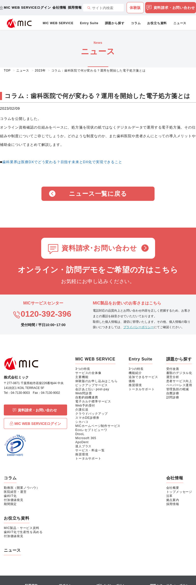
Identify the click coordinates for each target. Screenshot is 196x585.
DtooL (79, 434)
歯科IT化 (10, 496)
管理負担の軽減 (177, 389)
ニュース (179, 23)
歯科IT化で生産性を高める (23, 532)
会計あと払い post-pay (92, 389)
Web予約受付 (85, 405)
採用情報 (75, 7)
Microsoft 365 (85, 438)
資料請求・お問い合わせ (170, 8)
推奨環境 (81, 454)
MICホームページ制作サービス (97, 426)
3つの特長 (82, 369)
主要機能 (81, 377)
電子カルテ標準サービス (93, 401)
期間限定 (10, 504)
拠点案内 (172, 500)
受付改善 (172, 369)
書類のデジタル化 (179, 373)
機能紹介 (135, 373)
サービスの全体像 (88, 373)
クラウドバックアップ (91, 413)
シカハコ (81, 422)
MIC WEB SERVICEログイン (27, 7)
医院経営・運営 (15, 492)
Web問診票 (83, 393)
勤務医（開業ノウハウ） (22, 488)
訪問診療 (172, 397)
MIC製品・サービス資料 (21, 528)
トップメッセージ (179, 492)
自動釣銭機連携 (86, 397)
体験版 (135, 8)
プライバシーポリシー (138, 327)
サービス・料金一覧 (89, 450)
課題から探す (115, 23)
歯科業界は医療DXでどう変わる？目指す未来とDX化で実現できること (62, 162)
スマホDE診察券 (87, 418)
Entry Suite (89, 23)
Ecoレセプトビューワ (91, 430)
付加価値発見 (13, 500)
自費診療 (172, 393)
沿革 (169, 496)
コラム (136, 23)
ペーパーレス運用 (179, 385)
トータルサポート (88, 458)
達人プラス (83, 446)
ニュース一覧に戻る (98, 193)
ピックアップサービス (91, 385)
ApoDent (81, 442)
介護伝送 (81, 409)
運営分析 (172, 377)
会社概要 (172, 488)
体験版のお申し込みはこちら (96, 381)
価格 (132, 381)
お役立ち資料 (157, 23)
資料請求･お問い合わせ (99, 248)
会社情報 (59, 7)
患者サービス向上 (179, 381)
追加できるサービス (143, 377)
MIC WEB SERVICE (58, 23)
